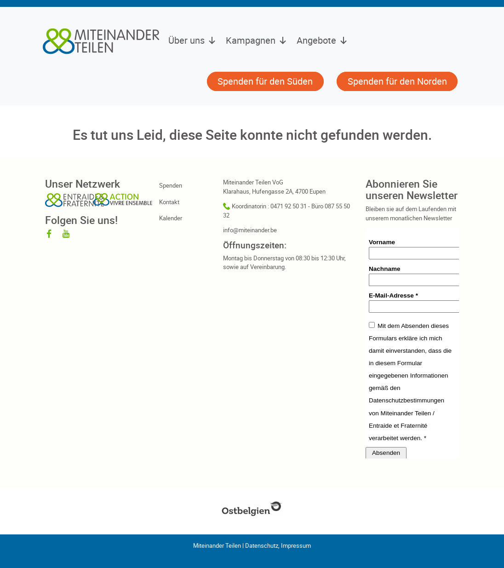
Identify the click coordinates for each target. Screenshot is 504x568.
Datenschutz (261, 545)
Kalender (170, 218)
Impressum (296, 545)
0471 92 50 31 (288, 206)
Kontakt (169, 202)
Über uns (192, 40)
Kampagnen (256, 40)
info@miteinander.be (250, 230)
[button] (192, 82)
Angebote (322, 40)
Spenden (170, 185)
